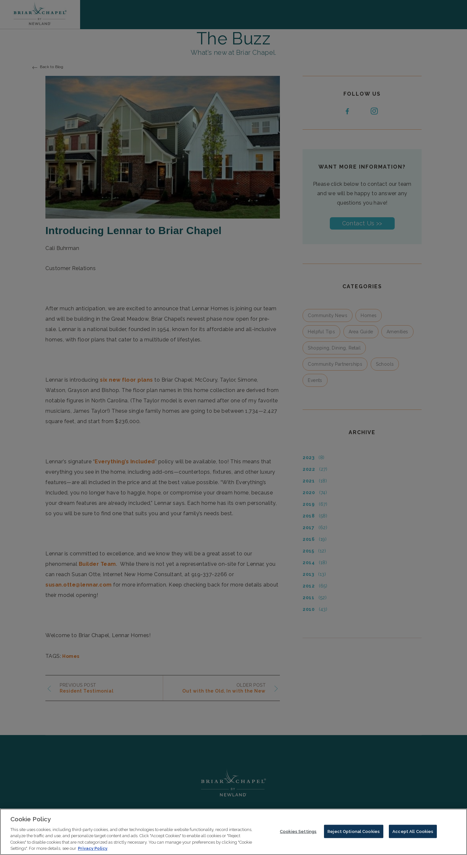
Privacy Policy (92, 852)
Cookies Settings (298, 835)
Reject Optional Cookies (354, 835)
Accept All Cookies (412, 835)
